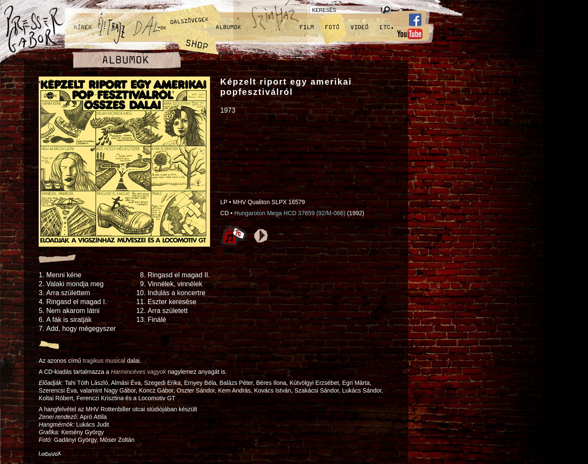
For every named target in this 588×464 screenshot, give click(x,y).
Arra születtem (68, 292)
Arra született (167, 310)
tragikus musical (104, 360)
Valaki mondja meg (75, 284)
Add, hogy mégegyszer (81, 328)
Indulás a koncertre (176, 292)
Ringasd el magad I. (76, 301)
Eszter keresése (172, 301)
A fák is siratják (69, 319)
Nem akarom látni (72, 310)
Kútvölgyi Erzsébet (314, 382)
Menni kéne (64, 275)
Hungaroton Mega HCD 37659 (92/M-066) (289, 213)
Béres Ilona (271, 382)
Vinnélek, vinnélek (175, 284)
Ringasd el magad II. (179, 275)
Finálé (157, 319)
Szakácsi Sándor (317, 390)
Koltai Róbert (56, 398)
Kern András (234, 390)
